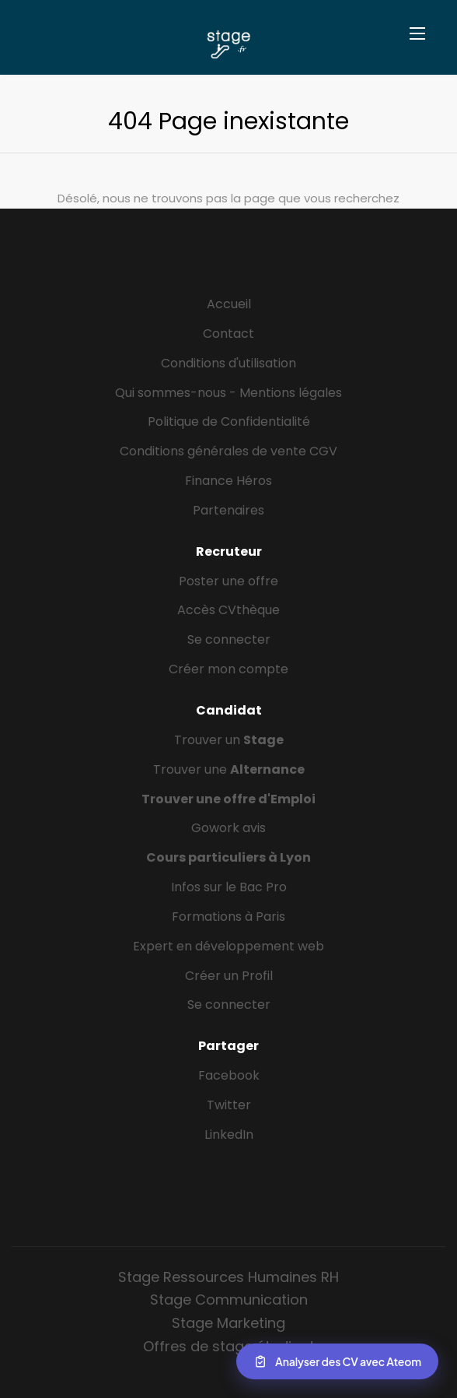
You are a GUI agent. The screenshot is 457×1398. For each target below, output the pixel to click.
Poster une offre (228, 581)
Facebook (229, 1075)
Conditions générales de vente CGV (228, 451)
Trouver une (229, 769)
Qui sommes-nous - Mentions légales (228, 393)
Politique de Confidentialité (229, 421)
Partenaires (228, 510)
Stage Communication (229, 1299)
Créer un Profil (229, 976)
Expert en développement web (228, 946)
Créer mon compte (228, 669)
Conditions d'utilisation (228, 363)
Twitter (229, 1105)
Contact (228, 333)
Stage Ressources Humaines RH (228, 1277)
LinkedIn (228, 1134)
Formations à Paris (228, 917)
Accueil (229, 304)
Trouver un (229, 740)
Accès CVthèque (228, 610)
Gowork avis (228, 828)
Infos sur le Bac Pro (229, 887)
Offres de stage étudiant (229, 1346)
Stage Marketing (228, 1323)
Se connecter (228, 639)
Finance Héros (228, 481)
